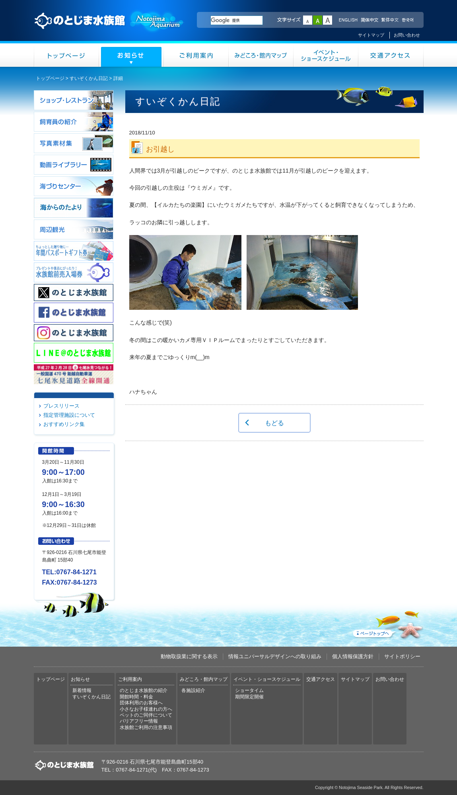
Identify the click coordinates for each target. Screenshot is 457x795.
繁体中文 (390, 20)
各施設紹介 (193, 690)
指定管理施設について (69, 415)
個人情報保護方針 (352, 656)
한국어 (408, 20)
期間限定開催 (249, 697)
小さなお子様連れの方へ (146, 709)
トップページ (66, 55)
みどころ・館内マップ (261, 55)
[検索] (236, 20)
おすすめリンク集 (64, 424)
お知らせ (131, 55)
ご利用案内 (196, 55)
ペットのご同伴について (146, 715)
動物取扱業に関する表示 (189, 656)
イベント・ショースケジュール (326, 55)
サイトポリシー (402, 656)
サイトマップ (371, 35)
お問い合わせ (407, 35)
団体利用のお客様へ (141, 703)
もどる (274, 422)
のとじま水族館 (109, 28)
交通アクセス (391, 55)
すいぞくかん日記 (89, 78)
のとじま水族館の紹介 (143, 690)
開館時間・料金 (136, 697)
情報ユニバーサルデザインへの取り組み (274, 656)
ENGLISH (348, 20)
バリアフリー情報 (139, 721)
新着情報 (81, 690)
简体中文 (369, 20)
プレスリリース (61, 406)
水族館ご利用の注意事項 (146, 727)
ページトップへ (387, 623)
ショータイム (249, 690)
